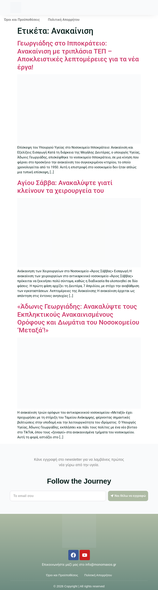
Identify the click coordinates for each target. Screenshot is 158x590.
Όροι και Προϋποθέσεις (22, 20)
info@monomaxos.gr (100, 565)
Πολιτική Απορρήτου (63, 20)
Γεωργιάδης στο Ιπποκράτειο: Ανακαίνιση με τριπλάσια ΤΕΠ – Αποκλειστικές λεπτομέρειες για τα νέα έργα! (78, 55)
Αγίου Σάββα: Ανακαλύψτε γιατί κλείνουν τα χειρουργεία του (65, 186)
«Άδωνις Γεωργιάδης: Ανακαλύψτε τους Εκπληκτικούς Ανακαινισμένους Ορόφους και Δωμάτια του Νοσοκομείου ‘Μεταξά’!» (78, 318)
